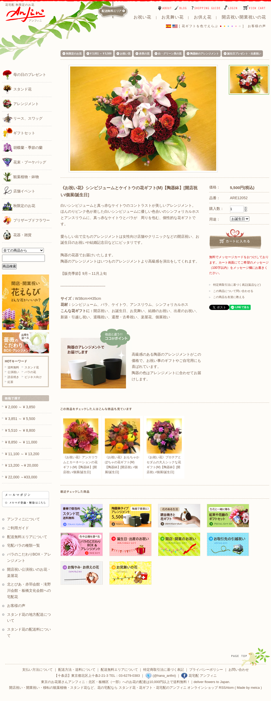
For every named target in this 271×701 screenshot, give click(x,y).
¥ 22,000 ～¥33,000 (21, 477)
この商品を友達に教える (229, 296)
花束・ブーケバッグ (24, 162)
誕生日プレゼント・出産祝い (244, 53)
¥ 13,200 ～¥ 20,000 (21, 465)
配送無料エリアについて (27, 537)
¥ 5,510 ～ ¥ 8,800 (20, 430)
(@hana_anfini (160, 676)
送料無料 (13, 367)
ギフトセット (18, 132)
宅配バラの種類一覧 (23, 545)
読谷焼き (13, 377)
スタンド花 (17, 89)
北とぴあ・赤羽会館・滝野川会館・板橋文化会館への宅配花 (29, 590)
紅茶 (10, 381)
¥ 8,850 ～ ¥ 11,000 (21, 442)
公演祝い (13, 372)
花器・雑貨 (17, 234)
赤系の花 (144, 53)
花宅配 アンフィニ (198, 676)
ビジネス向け (33, 377)
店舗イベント (18, 191)
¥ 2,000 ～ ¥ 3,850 (20, 407)
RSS (222, 688)
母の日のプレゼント (24, 74)
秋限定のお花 (18, 205)
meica (255, 688)
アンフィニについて (23, 519)
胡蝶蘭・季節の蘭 (22, 147)
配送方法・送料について (76, 670)
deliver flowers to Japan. (212, 682)
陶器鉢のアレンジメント (204, 53)
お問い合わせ (238, 670)
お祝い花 (125, 53)
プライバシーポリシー (206, 670)
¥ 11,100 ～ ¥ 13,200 (22, 454)
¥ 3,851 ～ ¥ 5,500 (100, 53)
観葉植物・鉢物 (20, 176)
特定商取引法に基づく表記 (163, 670)
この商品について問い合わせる (233, 290)
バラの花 (30, 372)
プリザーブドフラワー (26, 220)
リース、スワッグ (22, 118)
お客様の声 (257, 26)
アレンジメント (20, 103)
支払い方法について (37, 670)
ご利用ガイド (18, 528)
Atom (230, 688)
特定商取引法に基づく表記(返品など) (237, 284)
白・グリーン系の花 (170, 53)
